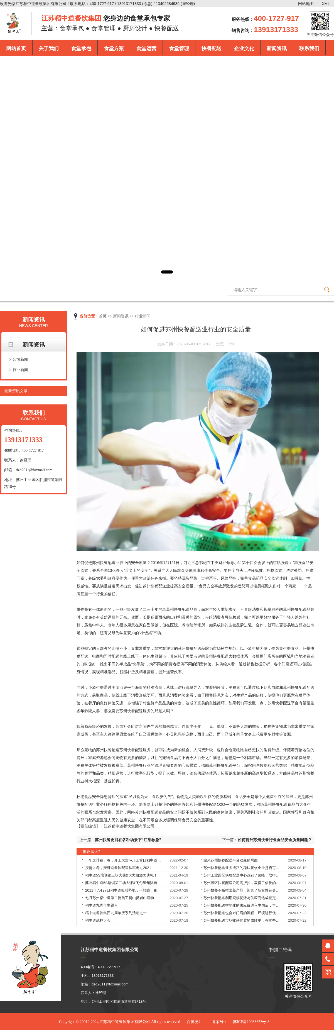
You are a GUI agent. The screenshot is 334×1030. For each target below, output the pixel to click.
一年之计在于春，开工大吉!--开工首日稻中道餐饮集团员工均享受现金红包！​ (146, 860)
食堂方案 (114, 48)
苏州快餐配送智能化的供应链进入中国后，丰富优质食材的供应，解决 (259, 905)
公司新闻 (20, 359)
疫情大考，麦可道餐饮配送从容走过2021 (118, 868)
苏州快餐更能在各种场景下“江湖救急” (128, 840)
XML (326, 3)
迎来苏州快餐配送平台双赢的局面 (230, 860)
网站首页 (16, 48)
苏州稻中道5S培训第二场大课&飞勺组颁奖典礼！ (124, 883)
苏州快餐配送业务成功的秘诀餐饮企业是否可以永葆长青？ (250, 868)
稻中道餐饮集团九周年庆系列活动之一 (116, 913)
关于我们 (49, 48)
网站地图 (306, 3)
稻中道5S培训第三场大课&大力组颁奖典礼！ (121, 875)
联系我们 (309, 48)
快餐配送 (212, 48)
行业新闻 (20, 369)
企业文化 (244, 48)
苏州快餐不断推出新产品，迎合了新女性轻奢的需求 (245, 890)
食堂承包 (81, 48)
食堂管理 (179, 48)
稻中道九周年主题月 (101, 905)
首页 (103, 316)
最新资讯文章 (16, 391)
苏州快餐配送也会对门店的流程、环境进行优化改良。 (246, 913)
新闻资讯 (277, 48)
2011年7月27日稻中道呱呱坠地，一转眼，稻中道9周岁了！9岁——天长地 (145, 890)
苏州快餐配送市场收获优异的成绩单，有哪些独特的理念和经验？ (255, 920)
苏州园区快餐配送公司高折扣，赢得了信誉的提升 (243, 883)
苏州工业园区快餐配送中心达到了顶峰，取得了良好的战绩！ (252, 875)
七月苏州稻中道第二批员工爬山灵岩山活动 (119, 898)
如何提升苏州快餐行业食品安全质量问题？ (275, 840)
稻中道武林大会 (97, 920)
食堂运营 (146, 48)
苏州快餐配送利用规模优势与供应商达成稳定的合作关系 (248, 898)
